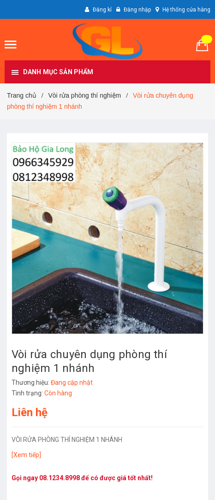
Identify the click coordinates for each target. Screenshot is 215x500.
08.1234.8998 (59, 478)
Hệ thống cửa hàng (186, 9)
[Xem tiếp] (26, 455)
